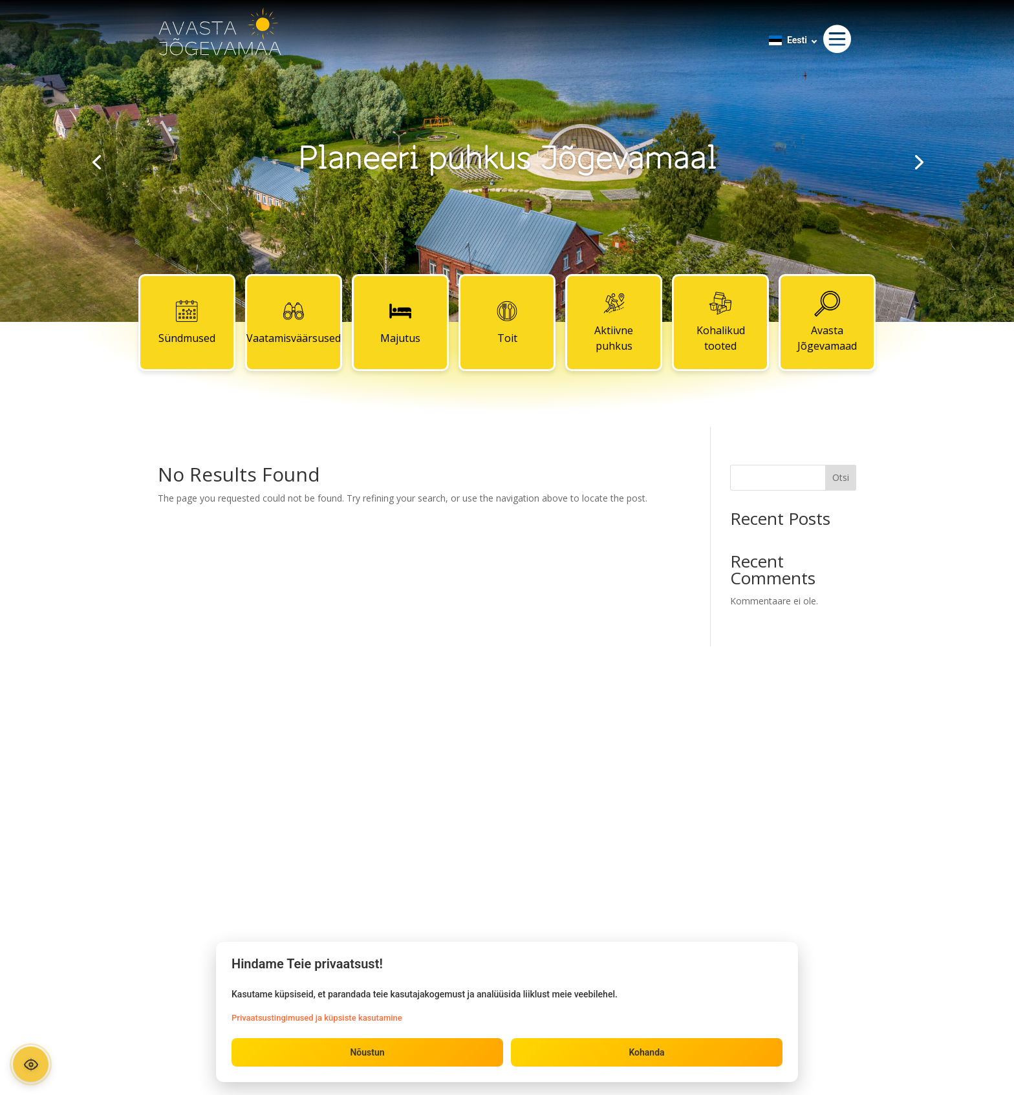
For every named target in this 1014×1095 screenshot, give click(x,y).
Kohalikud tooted (720, 322)
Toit (507, 322)
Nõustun (367, 1052)
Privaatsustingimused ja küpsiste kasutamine (317, 1018)
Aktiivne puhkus (613, 322)
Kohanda (646, 1052)
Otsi (840, 477)
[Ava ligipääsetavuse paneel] (31, 1064)
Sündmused (186, 322)
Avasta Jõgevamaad (827, 322)
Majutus (400, 322)
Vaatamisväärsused (293, 322)
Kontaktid (507, 740)
